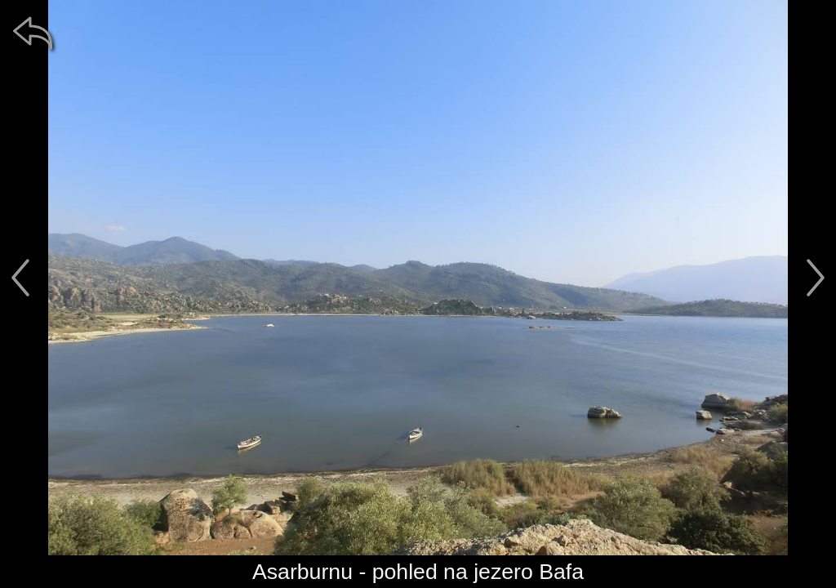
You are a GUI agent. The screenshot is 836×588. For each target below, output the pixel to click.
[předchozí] (20, 277)
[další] (815, 277)
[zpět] (32, 32)
